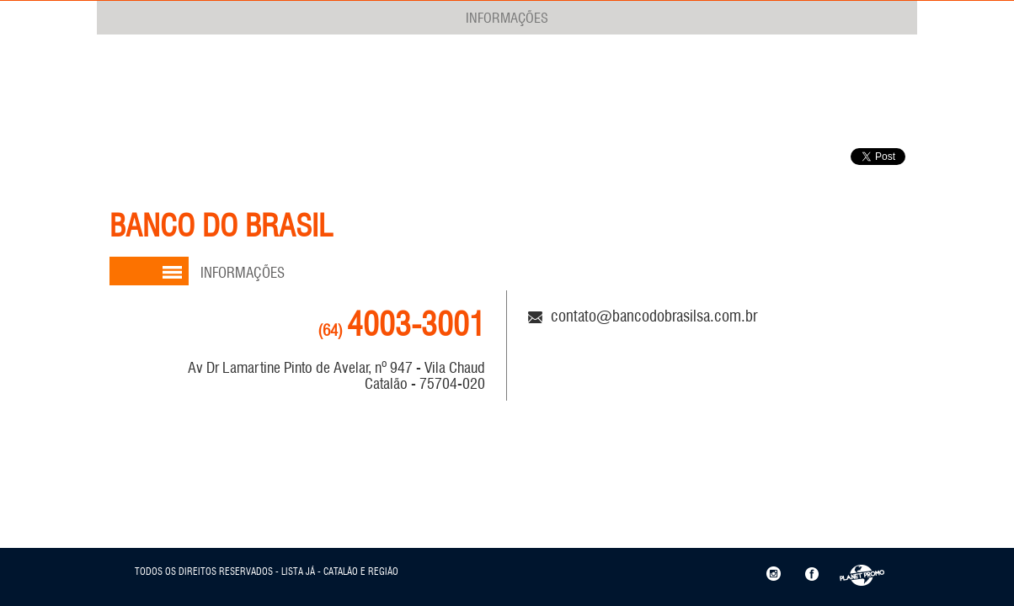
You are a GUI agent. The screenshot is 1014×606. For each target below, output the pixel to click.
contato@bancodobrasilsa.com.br (642, 315)
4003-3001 (401, 324)
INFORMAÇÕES (507, 17)
